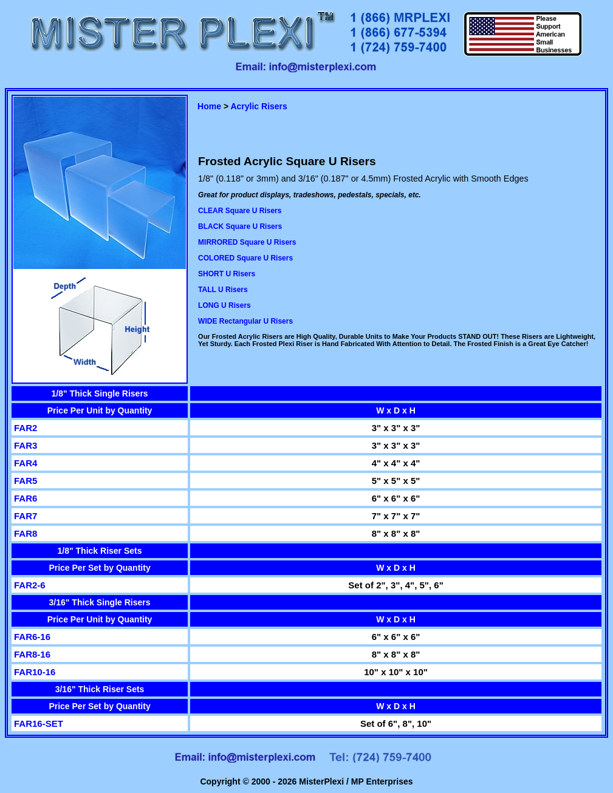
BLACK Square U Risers (240, 226)
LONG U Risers (224, 305)
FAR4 (25, 463)
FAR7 (25, 516)
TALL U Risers (223, 289)
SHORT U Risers (226, 274)
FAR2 (25, 428)
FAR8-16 (32, 654)
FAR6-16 (32, 636)
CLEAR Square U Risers (239, 210)
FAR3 (25, 445)
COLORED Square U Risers (245, 258)
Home (209, 106)
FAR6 (25, 498)
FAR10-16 (34, 672)
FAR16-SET (38, 723)
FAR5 (25, 480)
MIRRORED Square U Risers (247, 242)
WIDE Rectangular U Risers (245, 321)
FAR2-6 (30, 585)
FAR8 (25, 533)
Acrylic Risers (258, 106)
